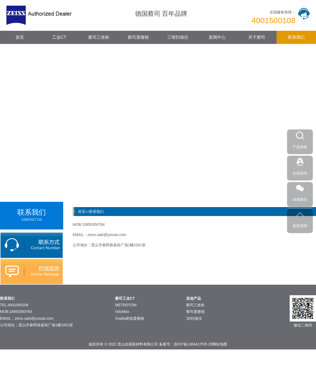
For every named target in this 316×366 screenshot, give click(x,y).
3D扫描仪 (194, 318)
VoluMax (122, 311)
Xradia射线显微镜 (129, 318)
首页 (20, 37)
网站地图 (220, 344)
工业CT (59, 37)
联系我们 (296, 37)
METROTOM (125, 305)
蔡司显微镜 (138, 37)
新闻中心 (217, 37)
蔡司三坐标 (98, 37)
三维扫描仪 (177, 37)
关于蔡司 (256, 37)
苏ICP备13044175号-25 (193, 344)
